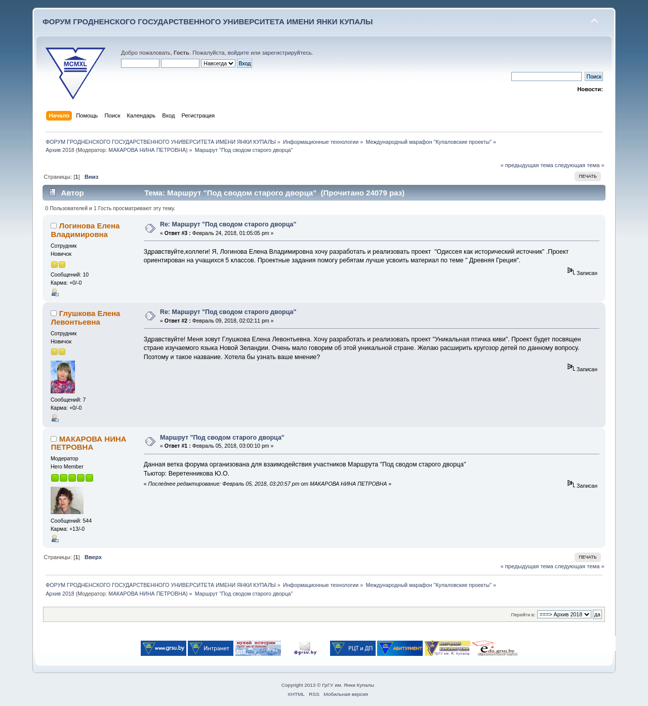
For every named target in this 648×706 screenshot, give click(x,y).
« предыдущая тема (526, 165)
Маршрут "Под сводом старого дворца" (222, 437)
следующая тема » (579, 165)
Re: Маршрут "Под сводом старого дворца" (228, 224)
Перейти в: (523, 614)
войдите (238, 53)
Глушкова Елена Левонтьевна (85, 317)
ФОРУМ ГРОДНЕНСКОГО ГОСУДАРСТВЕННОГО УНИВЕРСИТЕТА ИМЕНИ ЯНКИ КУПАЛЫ (208, 21)
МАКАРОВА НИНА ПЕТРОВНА (147, 150)
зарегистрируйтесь (286, 53)
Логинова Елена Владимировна (85, 229)
